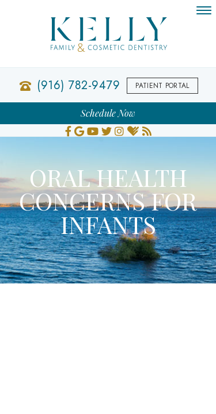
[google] (79, 129)
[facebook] (68, 129)
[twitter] (106, 129)
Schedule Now (108, 113)
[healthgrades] (133, 129)
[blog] (146, 129)
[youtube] (92, 129)
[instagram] (119, 129)
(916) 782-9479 (78, 85)
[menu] (204, 10)
